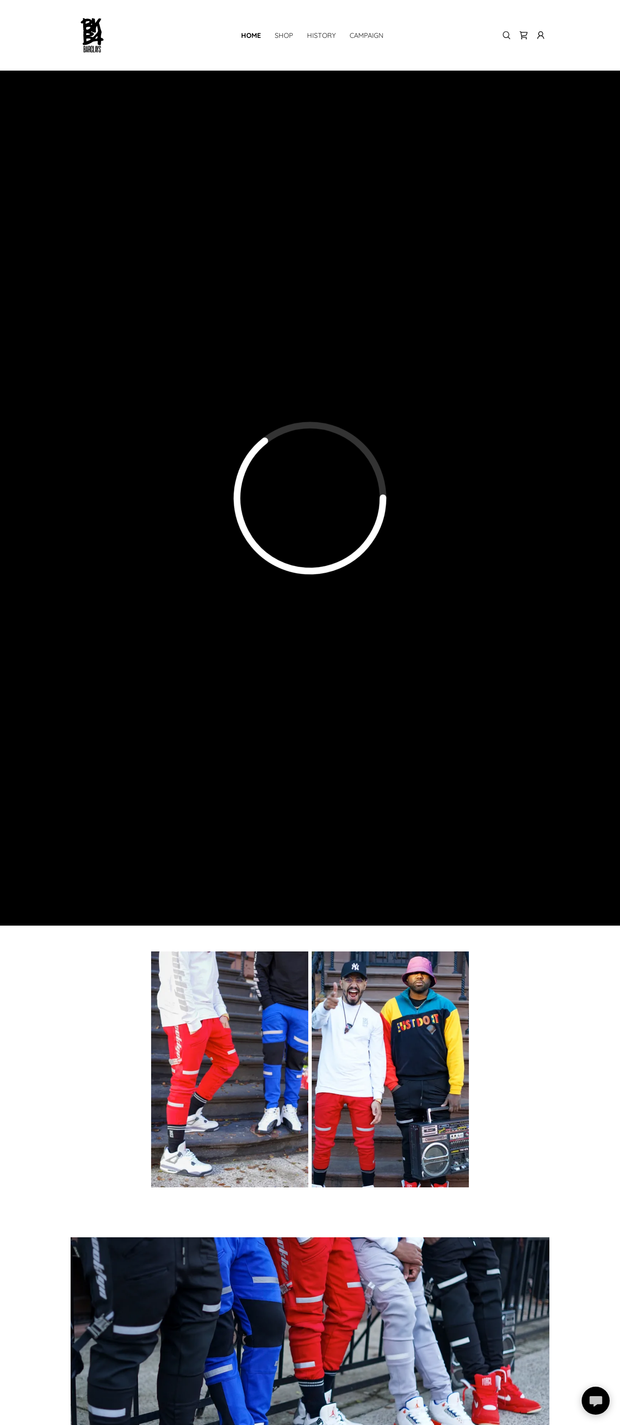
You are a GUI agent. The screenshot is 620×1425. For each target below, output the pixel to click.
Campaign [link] (367, 35)
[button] (540, 35)
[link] (92, 35)
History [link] (321, 35)
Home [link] (251, 35)
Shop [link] (284, 35)
